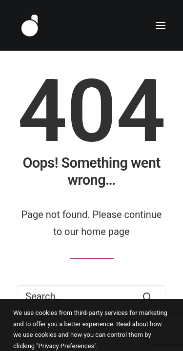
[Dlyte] (30, 25)
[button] (160, 25)
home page (105, 231)
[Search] (91, 296)
